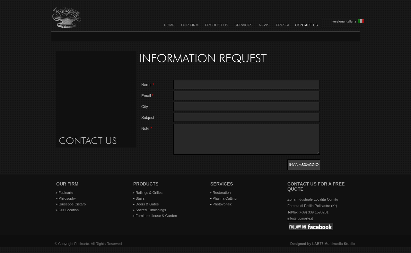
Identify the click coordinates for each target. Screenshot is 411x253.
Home (169, 25)
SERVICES (243, 25)
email (147, 96)
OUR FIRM (189, 25)
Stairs (140, 204)
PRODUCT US (216, 25)
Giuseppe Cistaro (72, 210)
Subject (147, 117)
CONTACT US (306, 25)
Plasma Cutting (225, 204)
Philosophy (67, 204)
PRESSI (282, 25)
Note (146, 128)
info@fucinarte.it (300, 224)
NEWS (264, 25)
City (144, 106)
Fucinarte (65, 198)
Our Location (68, 216)
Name (147, 85)
